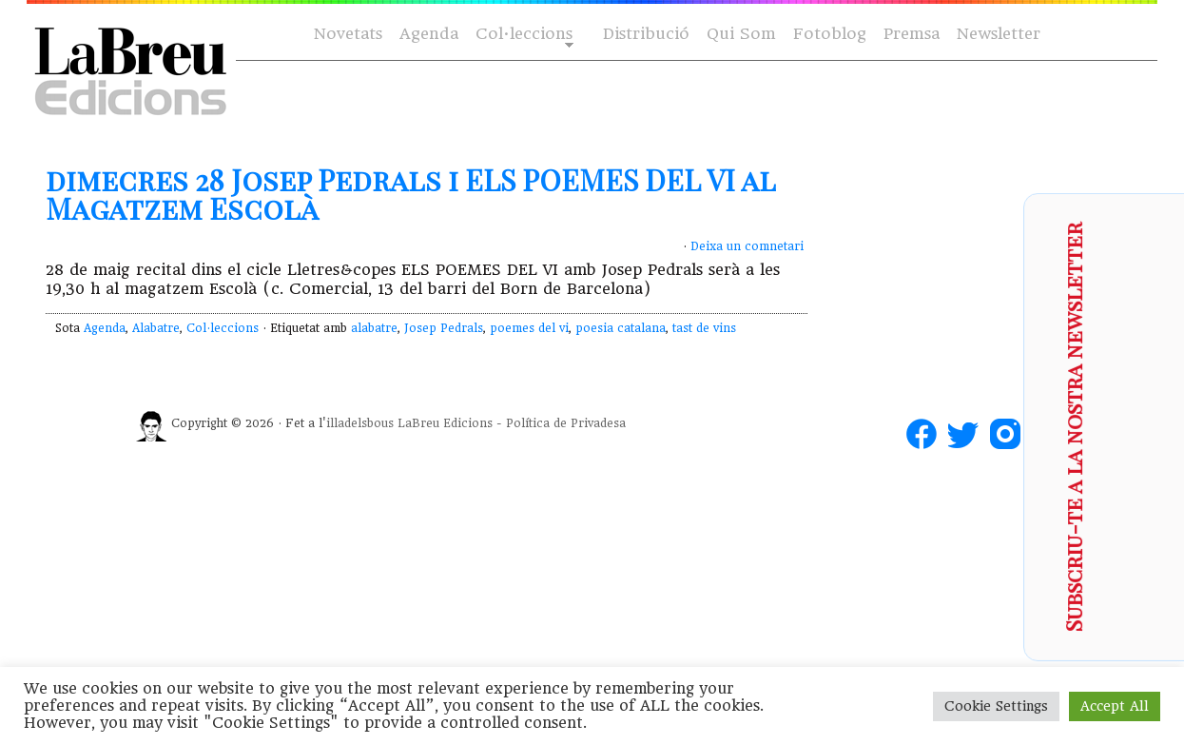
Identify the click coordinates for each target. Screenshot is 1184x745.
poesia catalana (620, 328)
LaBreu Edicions (445, 423)
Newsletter (998, 34)
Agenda (428, 34)
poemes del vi (529, 328)
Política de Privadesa (566, 423)
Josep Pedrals (443, 328)
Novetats (348, 34)
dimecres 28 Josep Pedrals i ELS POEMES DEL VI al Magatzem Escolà (410, 194)
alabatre (374, 328)
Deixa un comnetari (747, 246)
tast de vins (704, 328)
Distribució (646, 34)
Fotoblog (829, 34)
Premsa (911, 34)
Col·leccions (522, 35)
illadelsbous (360, 423)
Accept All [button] (1114, 706)
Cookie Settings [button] (996, 706)
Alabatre (156, 328)
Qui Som (741, 34)
